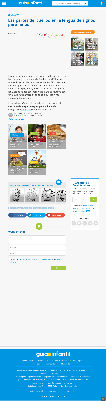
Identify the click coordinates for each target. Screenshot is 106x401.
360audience (60, 396)
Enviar (58, 268)
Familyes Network (36, 391)
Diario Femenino (70, 391)
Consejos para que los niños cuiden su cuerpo (16, 142)
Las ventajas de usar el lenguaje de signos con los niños (36, 141)
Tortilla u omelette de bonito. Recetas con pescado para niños (56, 141)
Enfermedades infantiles (15, 135)
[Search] (85, 3)
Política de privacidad (59, 360)
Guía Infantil (53, 391)
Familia (50, 208)
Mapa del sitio (67, 364)
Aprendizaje (15, 156)
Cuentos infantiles (40, 208)
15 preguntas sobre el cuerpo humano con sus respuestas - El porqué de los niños (17, 166)
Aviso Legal (77, 360)
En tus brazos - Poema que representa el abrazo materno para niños (78, 43)
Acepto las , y (83, 208)
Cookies (41, 360)
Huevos (52, 134)
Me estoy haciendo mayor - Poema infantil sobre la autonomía (91, 58)
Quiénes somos (27, 360)
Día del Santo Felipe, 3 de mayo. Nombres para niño (92, 44)
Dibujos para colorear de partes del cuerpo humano (32, 185)
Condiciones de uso (45, 259)
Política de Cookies (78, 211)
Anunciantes (51, 364)
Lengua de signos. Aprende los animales (35, 169)
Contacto (36, 364)
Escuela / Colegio (15, 208)
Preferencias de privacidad (28, 259)
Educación (13, 15)
